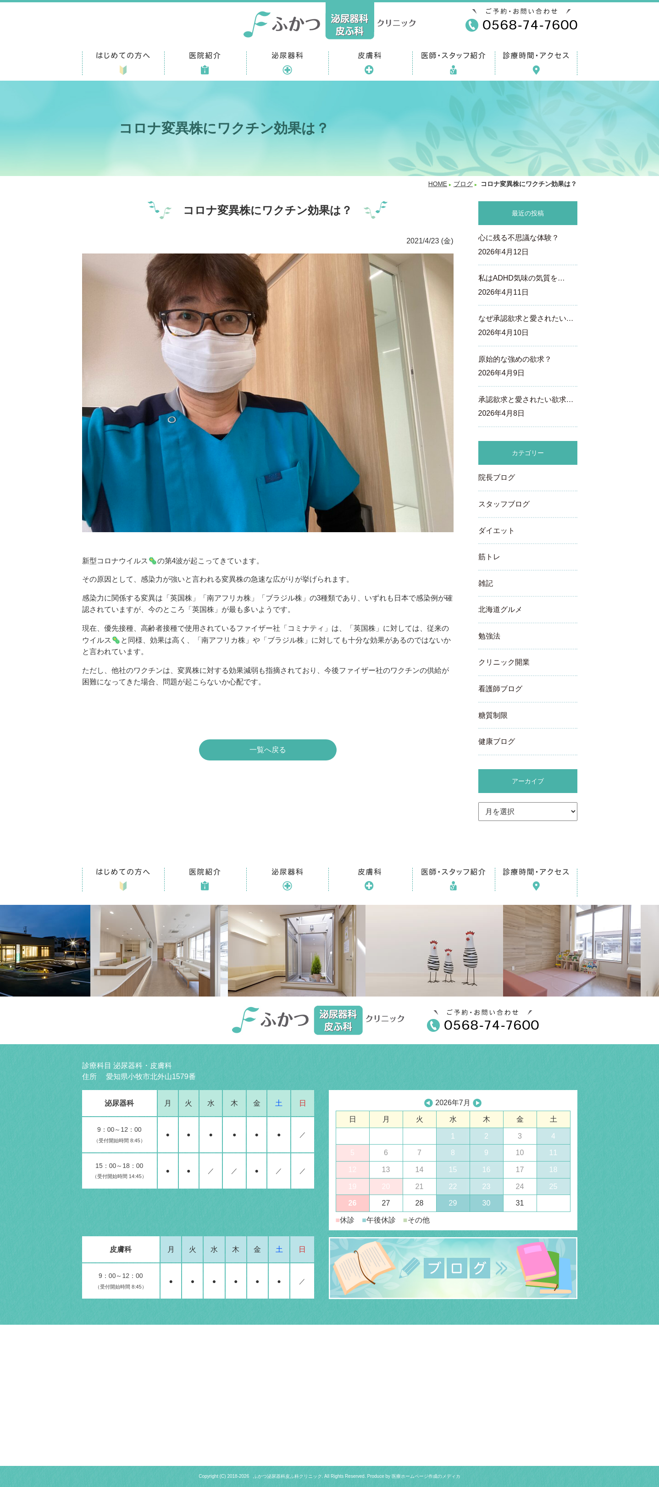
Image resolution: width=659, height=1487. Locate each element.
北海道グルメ (500, 609)
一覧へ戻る (267, 750)
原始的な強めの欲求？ (527, 367)
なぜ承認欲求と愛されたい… (527, 326)
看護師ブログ (500, 689)
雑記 (485, 583)
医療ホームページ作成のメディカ (426, 1476)
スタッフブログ (504, 504)
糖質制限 (493, 715)
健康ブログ (496, 741)
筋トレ (489, 557)
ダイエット (496, 530)
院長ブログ (496, 477)
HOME (437, 184)
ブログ (463, 184)
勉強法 (489, 636)
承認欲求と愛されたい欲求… (527, 407)
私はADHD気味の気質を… (527, 286)
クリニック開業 (504, 662)
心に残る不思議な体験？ (527, 246)
